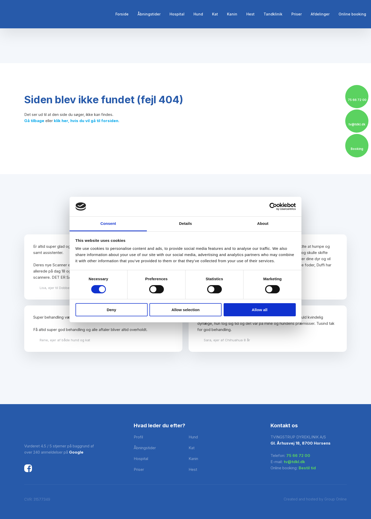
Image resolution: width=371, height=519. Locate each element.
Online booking (352, 14)
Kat (215, 14)
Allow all (259, 310)
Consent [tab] (108, 223)
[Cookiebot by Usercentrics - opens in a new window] (273, 206)
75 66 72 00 (298, 455)
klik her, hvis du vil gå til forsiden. (86, 120)
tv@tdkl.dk (294, 461)
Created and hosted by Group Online (315, 499)
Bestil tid (307, 467)
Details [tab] (185, 223)
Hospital (177, 14)
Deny (111, 310)
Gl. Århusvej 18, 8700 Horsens (301, 443)
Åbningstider (149, 14)
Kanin (232, 14)
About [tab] (262, 223)
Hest (250, 14)
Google (76, 452)
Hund (198, 14)
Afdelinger (320, 14)
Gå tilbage (34, 120)
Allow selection (185, 310)
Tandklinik (273, 14)
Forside (122, 14)
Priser (296, 14)
